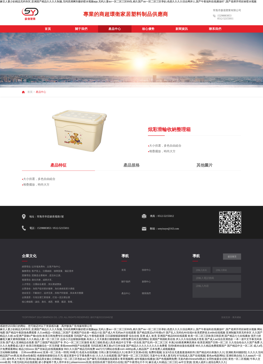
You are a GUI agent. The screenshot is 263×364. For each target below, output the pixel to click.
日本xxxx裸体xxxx (31, 352)
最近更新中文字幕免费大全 (79, 355)
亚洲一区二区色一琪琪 (55, 352)
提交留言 (232, 256)
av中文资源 (185, 362)
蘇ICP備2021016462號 (101, 317)
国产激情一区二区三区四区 (133, 355)
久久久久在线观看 (106, 355)
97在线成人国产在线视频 (191, 355)
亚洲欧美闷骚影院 (236, 352)
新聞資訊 (182, 28)
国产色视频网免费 (166, 358)
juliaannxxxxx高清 (81, 362)
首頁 (48, 28)
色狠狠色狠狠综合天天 (50, 355)
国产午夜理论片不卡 (135, 362)
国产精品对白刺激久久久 (210, 352)
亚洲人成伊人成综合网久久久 (209, 362)
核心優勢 (148, 28)
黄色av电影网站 (216, 355)
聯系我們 (215, 28)
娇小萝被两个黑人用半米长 (54, 362)
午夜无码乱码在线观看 (24, 362)
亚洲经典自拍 (233, 355)
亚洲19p (30, 358)
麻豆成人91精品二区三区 (163, 362)
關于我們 (81, 28)
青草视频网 (126, 358)
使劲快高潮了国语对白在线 (107, 362)
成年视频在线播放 (144, 358)
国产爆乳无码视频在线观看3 (103, 358)
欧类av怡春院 (28, 355)
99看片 (74, 352)
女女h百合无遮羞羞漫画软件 (179, 352)
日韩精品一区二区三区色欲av (68, 358)
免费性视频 (155, 352)
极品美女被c (44, 358)
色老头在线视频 (88, 352)
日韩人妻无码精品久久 (111, 352)
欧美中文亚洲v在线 (136, 352)
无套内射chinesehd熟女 (191, 358)
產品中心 (114, 28)
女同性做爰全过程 (216, 358)
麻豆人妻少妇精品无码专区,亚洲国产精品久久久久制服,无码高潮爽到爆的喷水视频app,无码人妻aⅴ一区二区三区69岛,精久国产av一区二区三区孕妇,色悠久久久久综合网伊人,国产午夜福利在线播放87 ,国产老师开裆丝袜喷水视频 (128, 1)
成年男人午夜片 (15, 358)
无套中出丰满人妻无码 (163, 355)
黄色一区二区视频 (238, 358)
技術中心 (146, 270)
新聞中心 (146, 281)
